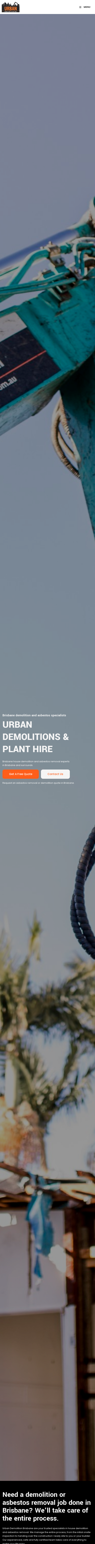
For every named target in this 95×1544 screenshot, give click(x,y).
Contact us (49, 771)
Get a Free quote (14, 771)
